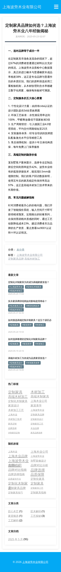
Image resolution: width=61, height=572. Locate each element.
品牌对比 (14, 465)
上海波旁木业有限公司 (30, 255)
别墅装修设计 (38, 460)
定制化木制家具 (18, 483)
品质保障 (37, 474)
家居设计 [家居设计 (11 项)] (13, 405)
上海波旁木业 (37, 456)
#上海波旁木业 (15, 286)
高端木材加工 (32, 258)
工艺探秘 (36, 516)
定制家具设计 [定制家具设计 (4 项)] (37, 419)
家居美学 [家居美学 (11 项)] (36, 405)
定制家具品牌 (16, 258)
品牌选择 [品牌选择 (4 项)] (12, 428)
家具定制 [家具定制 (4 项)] (12, 423)
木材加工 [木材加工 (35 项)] (38, 392)
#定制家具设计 (15, 362)
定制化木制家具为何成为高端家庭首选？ (28, 282)
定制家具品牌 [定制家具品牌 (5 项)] (37, 414)
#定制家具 (14, 324)
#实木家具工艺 (15, 305)
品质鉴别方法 (14, 478)
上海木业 (12, 451)
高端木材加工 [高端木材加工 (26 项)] (18, 396)
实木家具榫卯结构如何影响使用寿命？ (27, 301)
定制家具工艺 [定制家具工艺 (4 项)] (37, 423)
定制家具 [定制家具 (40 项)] (15, 392)
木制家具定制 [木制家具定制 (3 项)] (14, 432)
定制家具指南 (38, 492)
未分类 (20, 249)
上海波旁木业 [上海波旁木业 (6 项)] (37, 410)
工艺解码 (13, 520)
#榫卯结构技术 (32, 305)
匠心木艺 (13, 511)
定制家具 (37, 483)
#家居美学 (27, 324)
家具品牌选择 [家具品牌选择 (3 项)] (36, 432)
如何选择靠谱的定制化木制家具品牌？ (27, 339)
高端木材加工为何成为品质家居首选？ (27, 358)
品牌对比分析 (39, 465)
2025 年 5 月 (15, 539)
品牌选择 (38, 469)
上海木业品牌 (18, 456)
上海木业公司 (39, 452)
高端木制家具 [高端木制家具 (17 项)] (40, 396)
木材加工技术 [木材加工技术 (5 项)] (15, 419)
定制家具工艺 (37, 487)
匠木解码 (36, 511)
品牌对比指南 (17, 470)
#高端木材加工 (15, 290)
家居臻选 (13, 516)
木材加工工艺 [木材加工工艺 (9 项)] (16, 410)
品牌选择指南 (16, 474)
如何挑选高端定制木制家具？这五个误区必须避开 (29, 320)
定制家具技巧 (15, 492)
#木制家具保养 (32, 362)
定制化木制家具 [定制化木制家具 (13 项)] (17, 401)
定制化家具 (37, 479)
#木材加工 (40, 324)
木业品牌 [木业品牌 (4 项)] (35, 428)
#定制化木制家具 (33, 286)
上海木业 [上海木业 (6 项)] (12, 414)
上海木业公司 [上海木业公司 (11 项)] (39, 401)
